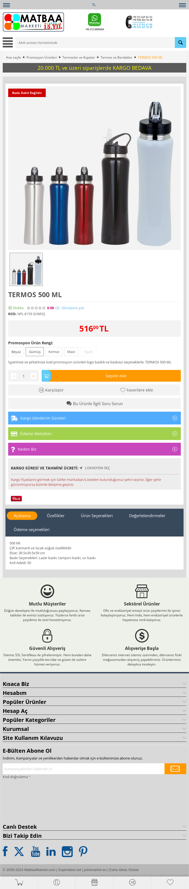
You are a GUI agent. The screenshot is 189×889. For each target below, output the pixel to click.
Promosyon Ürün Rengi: (30, 342)
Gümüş (35, 351)
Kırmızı (53, 351)
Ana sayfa (13, 57)
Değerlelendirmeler (147, 515)
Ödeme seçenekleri (32, 529)
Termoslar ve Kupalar (78, 57)
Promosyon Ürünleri (41, 57)
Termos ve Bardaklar (116, 57)
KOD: (12, 314)
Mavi (71, 351)
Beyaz (16, 351)
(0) (57, 308)
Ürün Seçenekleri (97, 515)
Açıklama (22, 515)
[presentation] (25, 800)
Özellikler (56, 515)
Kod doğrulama (15, 776)
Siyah (88, 351)
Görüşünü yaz (73, 308)
